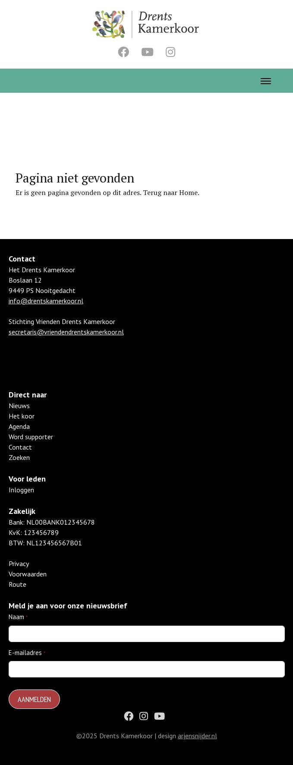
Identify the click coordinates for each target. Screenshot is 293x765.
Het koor (22, 416)
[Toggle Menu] (266, 81)
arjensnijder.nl (197, 735)
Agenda (19, 426)
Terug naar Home (170, 192)
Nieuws (19, 405)
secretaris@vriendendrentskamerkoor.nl (66, 331)
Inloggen (21, 489)
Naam (16, 617)
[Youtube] (147, 52)
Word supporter (31, 436)
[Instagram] (170, 52)
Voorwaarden (28, 574)
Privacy (19, 563)
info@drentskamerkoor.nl (46, 300)
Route (17, 584)
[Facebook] (123, 52)
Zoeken (19, 457)
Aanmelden (34, 699)
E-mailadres (25, 653)
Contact (20, 447)
